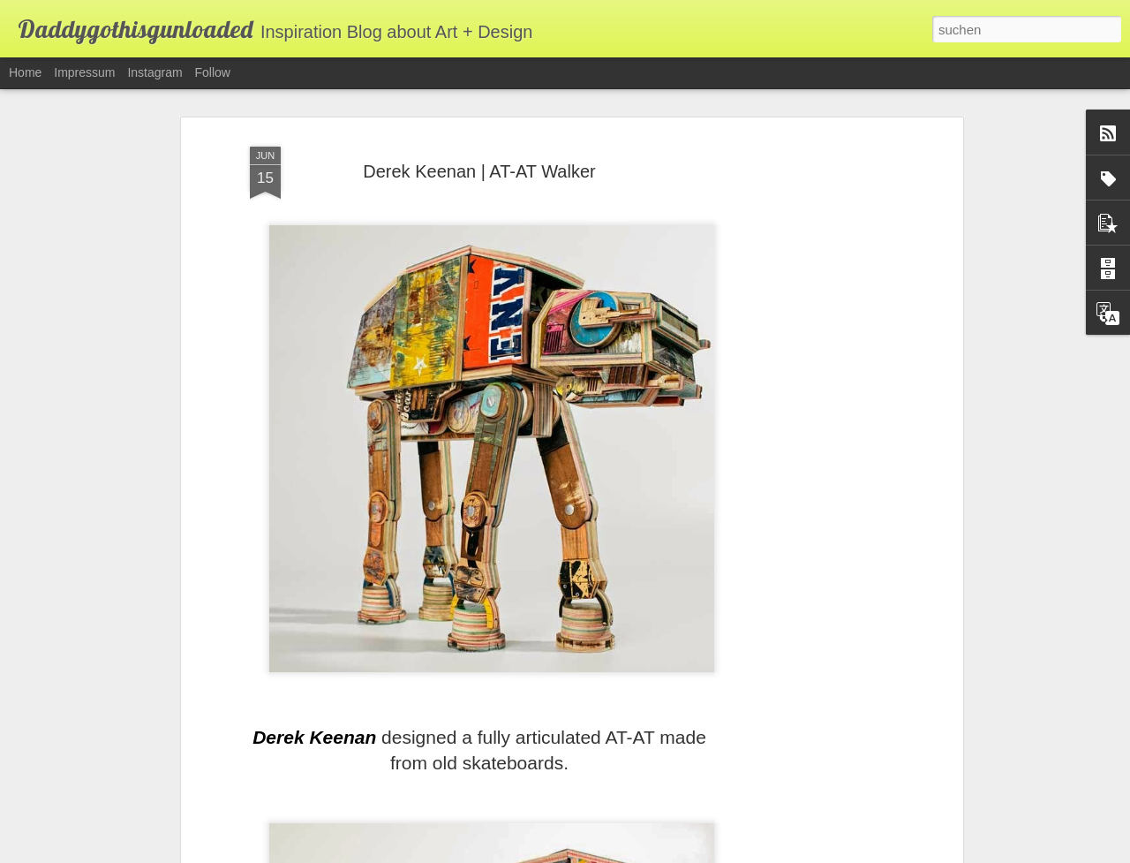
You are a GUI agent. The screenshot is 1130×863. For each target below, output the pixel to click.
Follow (212, 72)
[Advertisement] (806, 385)
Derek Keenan (314, 706)
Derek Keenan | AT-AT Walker (479, 140)
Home (25, 72)
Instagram (154, 72)
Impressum (84, 72)
